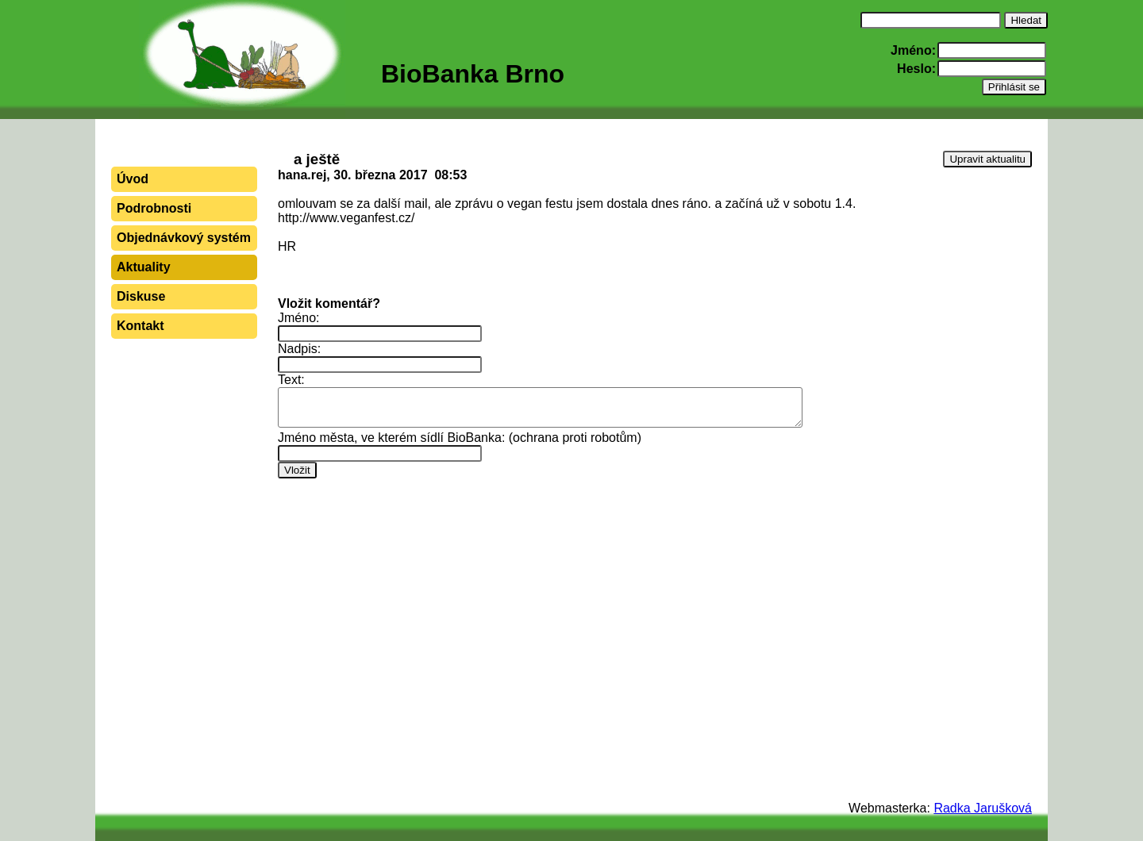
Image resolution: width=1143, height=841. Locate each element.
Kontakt (140, 325)
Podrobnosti (154, 208)
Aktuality (144, 267)
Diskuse (141, 296)
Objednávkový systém (184, 237)
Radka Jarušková (982, 808)
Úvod (132, 179)
